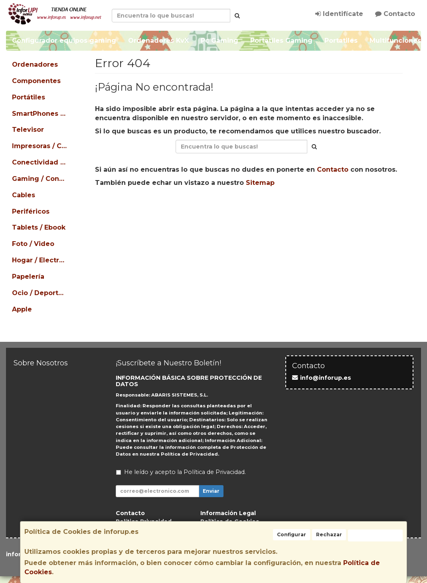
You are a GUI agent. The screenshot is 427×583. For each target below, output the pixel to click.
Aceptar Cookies (375, 535)
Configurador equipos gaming (64, 40)
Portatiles (341, 40)
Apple (22, 309)
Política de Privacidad (189, 454)
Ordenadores (35, 64)
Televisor (28, 129)
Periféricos (30, 211)
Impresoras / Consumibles (40, 146)
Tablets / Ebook (38, 227)
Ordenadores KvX (158, 40)
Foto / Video (33, 244)
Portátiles (28, 97)
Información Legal (228, 513)
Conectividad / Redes (40, 162)
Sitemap (260, 182)
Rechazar (329, 534)
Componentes (36, 81)
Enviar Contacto (249, 208)
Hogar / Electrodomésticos (40, 260)
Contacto (395, 14)
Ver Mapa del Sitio (320, 208)
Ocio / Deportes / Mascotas (40, 293)
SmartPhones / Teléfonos (40, 113)
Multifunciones (395, 40)
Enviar (211, 491)
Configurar (291, 534)
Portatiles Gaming (281, 40)
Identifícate (339, 14)
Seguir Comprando (178, 208)
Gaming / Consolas (40, 178)
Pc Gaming (219, 40)
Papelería (28, 276)
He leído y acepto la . (185, 472)
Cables (23, 195)
